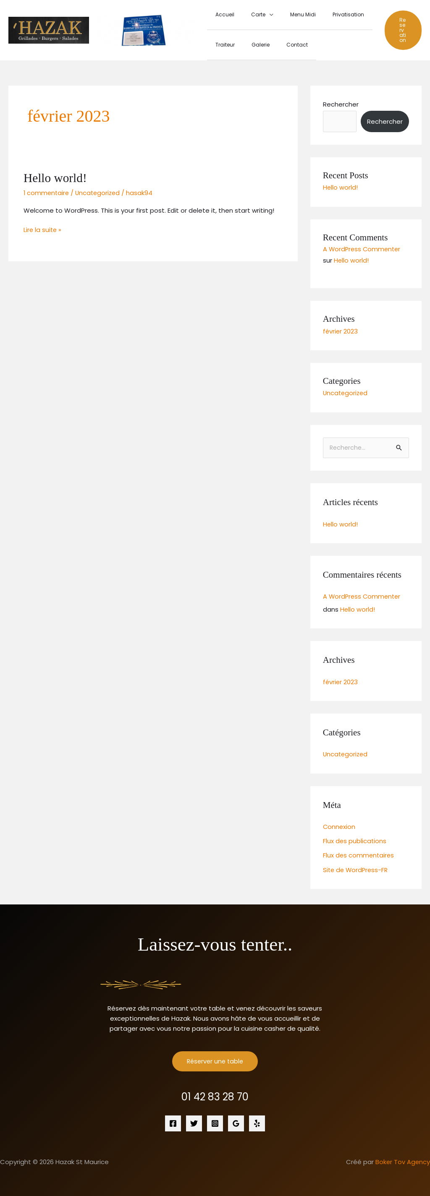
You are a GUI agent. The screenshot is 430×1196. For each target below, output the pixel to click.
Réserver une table (214, 1057)
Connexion (339, 823)
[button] (400, 29)
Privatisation (325, 14)
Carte (248, 14)
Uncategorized (100, 191)
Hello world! (56, 176)
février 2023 (341, 328)
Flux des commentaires (359, 852)
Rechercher (341, 102)
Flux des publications (355, 838)
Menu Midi (286, 14)
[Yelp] (257, 1120)
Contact (280, 43)
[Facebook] (173, 1120)
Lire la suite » (43, 227)
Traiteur (221, 43)
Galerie (250, 43)
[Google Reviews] (236, 1120)
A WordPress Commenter (363, 247)
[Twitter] (194, 1120)
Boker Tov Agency (402, 1158)
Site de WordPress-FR (357, 866)
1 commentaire (47, 191)
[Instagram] (215, 1120)
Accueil (221, 14)
